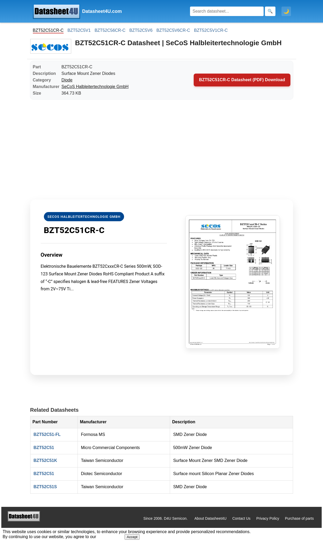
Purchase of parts (299, 518)
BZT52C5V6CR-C (173, 30)
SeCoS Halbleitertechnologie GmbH (95, 86)
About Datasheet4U (210, 518)
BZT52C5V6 (140, 30)
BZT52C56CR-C (110, 30)
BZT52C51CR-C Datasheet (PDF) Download (242, 80)
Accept (132, 537)
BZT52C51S (45, 487)
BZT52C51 (44, 447)
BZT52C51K (45, 460)
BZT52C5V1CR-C (211, 30)
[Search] (227, 11)
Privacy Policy (267, 518)
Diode (67, 80)
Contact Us (241, 518)
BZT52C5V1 (79, 30)
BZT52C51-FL (47, 434)
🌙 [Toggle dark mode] (286, 11)
